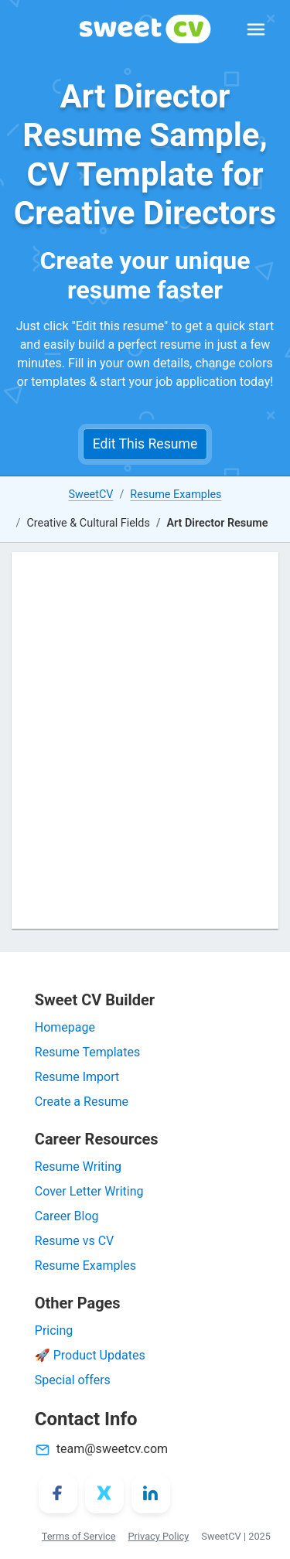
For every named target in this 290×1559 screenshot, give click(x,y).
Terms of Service (79, 1536)
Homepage (65, 1027)
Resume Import (77, 1076)
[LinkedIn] (150, 1494)
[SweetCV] (145, 29)
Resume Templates (87, 1052)
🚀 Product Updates (90, 1355)
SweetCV (91, 494)
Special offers (73, 1380)
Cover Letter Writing (89, 1191)
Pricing (54, 1330)
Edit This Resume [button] (145, 444)
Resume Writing (78, 1166)
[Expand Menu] (256, 29)
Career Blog (67, 1216)
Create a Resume (81, 1101)
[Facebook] (58, 1494)
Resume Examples (175, 494)
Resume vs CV (74, 1240)
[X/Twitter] (104, 1494)
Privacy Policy (158, 1536)
